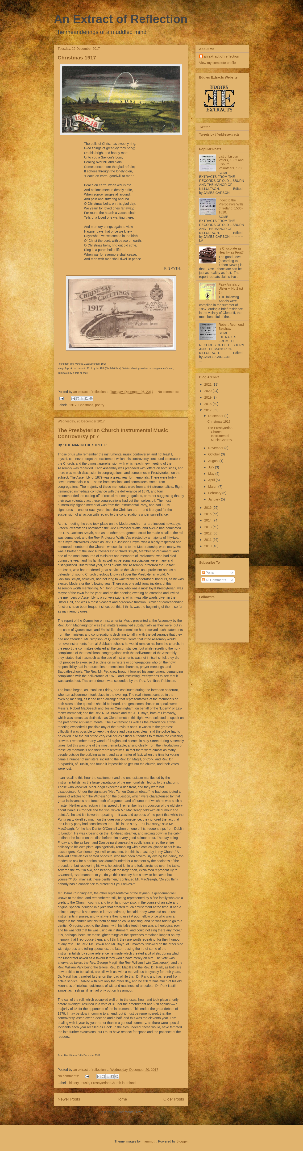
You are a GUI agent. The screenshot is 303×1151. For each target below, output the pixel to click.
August (213, 461)
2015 (208, 514)
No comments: (168, 392)
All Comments (214, 580)
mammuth (148, 1141)
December (216, 416)
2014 (208, 520)
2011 (208, 540)
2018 (208, 404)
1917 (73, 405)
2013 (208, 527)
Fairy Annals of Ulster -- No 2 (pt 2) (231, 288)
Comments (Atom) (131, 1112)
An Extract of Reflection (121, 19)
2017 (208, 410)
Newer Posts (69, 1099)
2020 (208, 391)
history (74, 1083)
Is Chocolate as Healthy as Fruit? (231, 250)
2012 (208, 533)
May (211, 473)
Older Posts (173, 1099)
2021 (208, 384)
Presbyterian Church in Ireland (113, 1083)
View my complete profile (217, 63)
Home (121, 1099)
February (215, 493)
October (214, 454)
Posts (208, 573)
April (212, 480)
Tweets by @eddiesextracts (219, 134)
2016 (208, 507)
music (85, 1083)
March (213, 486)
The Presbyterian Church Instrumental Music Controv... (220, 434)
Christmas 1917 (77, 58)
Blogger (181, 1141)
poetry (99, 405)
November (216, 448)
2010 (208, 546)
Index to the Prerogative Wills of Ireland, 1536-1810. (231, 206)
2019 (208, 397)
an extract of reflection (221, 56)
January (214, 499)
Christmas (85, 405)
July (211, 467)
